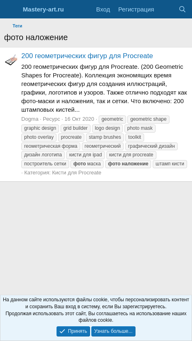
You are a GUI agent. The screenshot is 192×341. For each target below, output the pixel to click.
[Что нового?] (166, 9)
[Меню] (11, 9)
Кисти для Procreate (76, 172)
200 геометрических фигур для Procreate (87, 56)
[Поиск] (182, 9)
